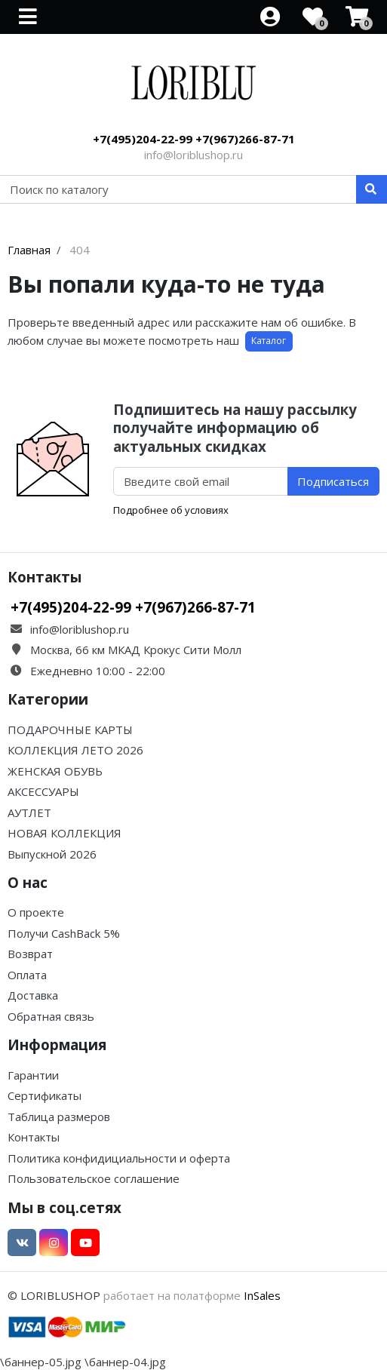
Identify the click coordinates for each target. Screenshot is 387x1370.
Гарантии (33, 1075)
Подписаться (333, 481)
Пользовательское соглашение (94, 1178)
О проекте (36, 912)
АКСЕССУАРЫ (43, 791)
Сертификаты (44, 1095)
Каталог (268, 340)
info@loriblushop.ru (193, 154)
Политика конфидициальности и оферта (119, 1158)
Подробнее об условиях (171, 510)
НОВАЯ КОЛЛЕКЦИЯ (64, 832)
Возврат (30, 953)
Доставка (33, 995)
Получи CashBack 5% (64, 933)
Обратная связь (51, 1016)
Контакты (34, 1136)
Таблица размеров (59, 1116)
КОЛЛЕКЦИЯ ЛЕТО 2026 (75, 749)
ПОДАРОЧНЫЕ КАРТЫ (70, 729)
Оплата (27, 974)
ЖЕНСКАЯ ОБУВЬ (55, 771)
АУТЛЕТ (29, 812)
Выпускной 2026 (52, 854)
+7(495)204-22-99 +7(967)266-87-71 (194, 138)
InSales (262, 1295)
